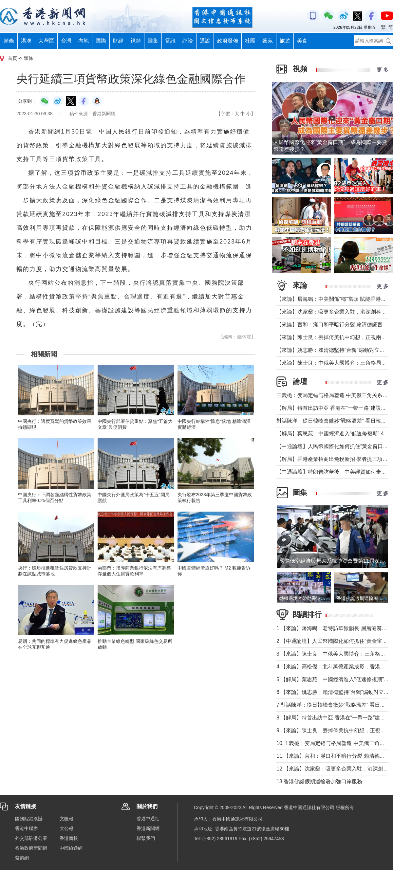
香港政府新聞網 (31, 848)
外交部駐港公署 (31, 838)
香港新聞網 (148, 828)
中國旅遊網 (71, 848)
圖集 (153, 41)
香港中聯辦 (26, 828)
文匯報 (66, 818)
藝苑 (267, 41)
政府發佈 (227, 41)
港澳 (26, 41)
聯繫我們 (146, 838)
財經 (118, 41)
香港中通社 (148, 818)
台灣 (66, 41)
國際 (101, 41)
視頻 (135, 41)
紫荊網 (22, 858)
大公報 (66, 828)
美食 (302, 41)
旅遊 (285, 41)
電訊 (170, 41)
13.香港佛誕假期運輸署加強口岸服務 (319, 781)
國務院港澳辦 (29, 818)
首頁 (12, 58)
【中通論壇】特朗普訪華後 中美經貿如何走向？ (334, 472)
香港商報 (69, 838)
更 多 (382, 70)
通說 (205, 41)
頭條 (9, 41)
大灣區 (46, 41)
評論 (187, 41)
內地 (83, 41)
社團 (250, 41)
